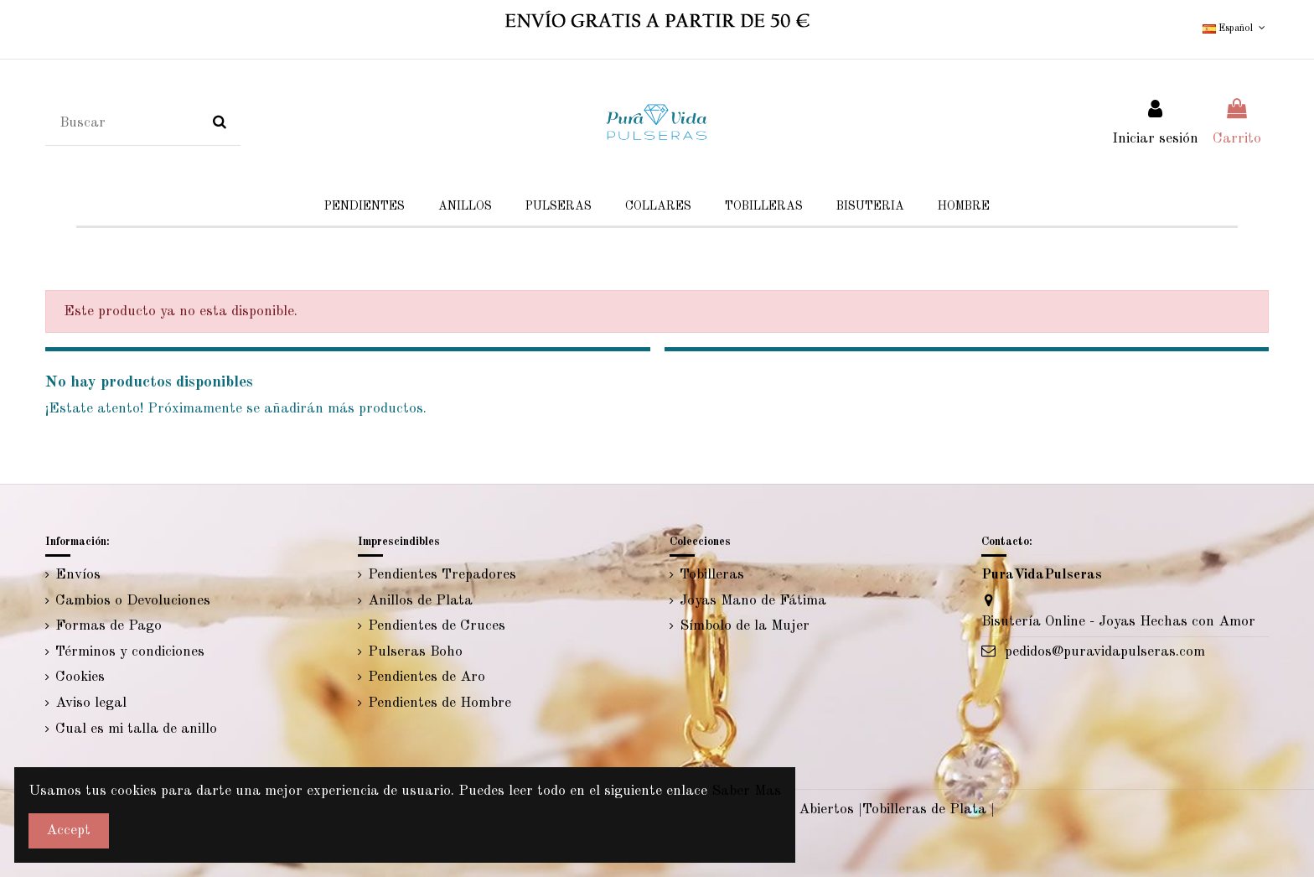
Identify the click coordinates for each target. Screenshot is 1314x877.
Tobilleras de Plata (924, 809)
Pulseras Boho (415, 652)
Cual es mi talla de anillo (136, 729)
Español (1235, 28)
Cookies (80, 677)
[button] (870, 207)
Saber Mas (746, 791)
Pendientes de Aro (426, 677)
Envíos (78, 575)
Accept (68, 830)
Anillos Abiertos (801, 809)
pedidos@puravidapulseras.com (1105, 652)
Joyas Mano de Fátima (753, 601)
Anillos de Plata (420, 601)
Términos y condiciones (129, 652)
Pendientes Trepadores (442, 575)
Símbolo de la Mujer (745, 626)
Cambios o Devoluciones (132, 601)
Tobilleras (712, 575)
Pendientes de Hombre (439, 703)
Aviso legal (91, 703)
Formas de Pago (108, 626)
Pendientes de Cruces (436, 626)
